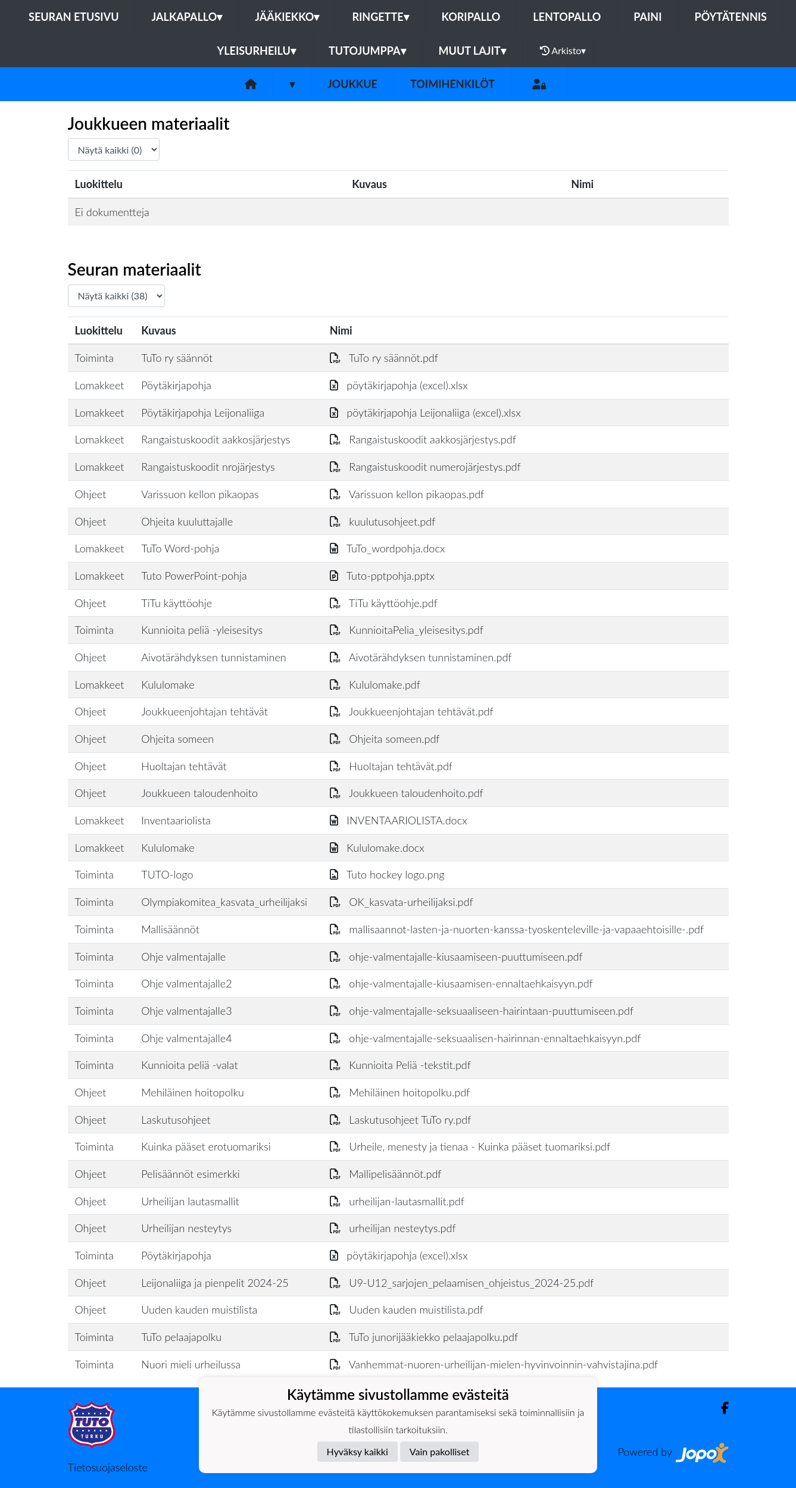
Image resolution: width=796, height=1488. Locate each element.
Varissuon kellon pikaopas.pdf (407, 494)
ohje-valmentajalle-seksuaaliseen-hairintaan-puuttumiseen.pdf (481, 1010)
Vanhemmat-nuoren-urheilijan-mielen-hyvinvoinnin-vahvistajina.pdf (494, 1364)
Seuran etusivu (74, 16)
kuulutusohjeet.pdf (383, 521)
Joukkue (352, 83)
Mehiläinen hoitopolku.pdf (400, 1092)
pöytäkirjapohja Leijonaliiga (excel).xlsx (425, 412)
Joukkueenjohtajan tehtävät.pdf (412, 711)
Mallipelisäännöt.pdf (386, 1173)
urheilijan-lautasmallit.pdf (397, 1201)
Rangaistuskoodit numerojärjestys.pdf (425, 466)
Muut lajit (472, 50)
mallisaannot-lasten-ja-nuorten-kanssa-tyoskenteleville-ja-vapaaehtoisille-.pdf (517, 929)
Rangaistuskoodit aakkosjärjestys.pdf (423, 439)
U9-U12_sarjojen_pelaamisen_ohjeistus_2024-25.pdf (462, 1282)
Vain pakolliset (440, 1451)
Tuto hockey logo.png (387, 874)
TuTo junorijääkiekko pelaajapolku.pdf (424, 1336)
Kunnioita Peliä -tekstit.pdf (400, 1064)
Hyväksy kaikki (357, 1451)
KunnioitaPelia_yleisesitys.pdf (406, 629)
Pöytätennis (731, 16)
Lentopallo (567, 16)
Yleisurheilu (256, 50)
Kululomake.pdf (375, 684)
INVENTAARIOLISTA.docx (398, 820)
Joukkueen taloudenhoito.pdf (406, 792)
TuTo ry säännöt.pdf (384, 357)
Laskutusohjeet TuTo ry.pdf (401, 1119)
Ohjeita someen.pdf (385, 738)
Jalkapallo (187, 16)
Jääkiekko (287, 16)
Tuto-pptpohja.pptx (382, 575)
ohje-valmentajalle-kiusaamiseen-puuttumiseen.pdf (456, 956)
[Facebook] (720, 1408)
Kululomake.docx (377, 847)
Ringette (380, 16)
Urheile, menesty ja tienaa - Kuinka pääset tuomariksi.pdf (470, 1146)
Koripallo (471, 16)
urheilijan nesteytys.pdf (393, 1227)
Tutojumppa (367, 50)
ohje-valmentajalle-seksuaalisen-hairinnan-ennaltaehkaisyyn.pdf (485, 1038)
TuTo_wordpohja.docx (387, 548)
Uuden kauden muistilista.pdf (406, 1309)
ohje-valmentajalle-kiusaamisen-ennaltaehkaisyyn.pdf (461, 983)
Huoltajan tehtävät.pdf (391, 766)
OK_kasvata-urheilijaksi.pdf (401, 901)
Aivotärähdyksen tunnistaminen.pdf (421, 657)
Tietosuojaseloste (108, 1467)
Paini (647, 16)
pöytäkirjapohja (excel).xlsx (399, 385)
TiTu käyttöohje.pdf (384, 602)
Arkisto (563, 50)
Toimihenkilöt (452, 83)
